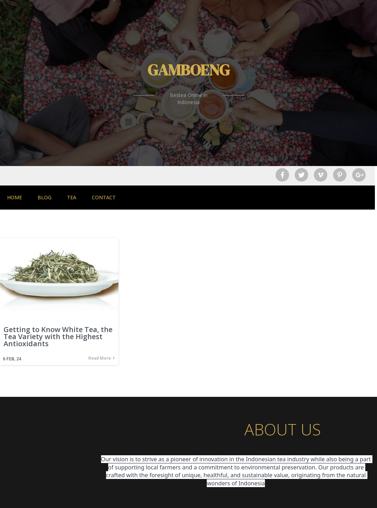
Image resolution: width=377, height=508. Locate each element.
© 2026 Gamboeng (188, 497)
